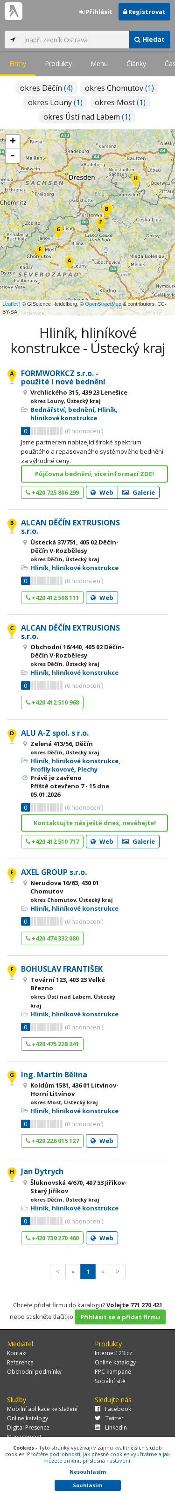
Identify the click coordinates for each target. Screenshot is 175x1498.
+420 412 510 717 (52, 841)
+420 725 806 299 (52, 492)
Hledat (149, 39)
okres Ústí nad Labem (87, 117)
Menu (99, 63)
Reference (20, 1362)
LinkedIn (111, 1427)
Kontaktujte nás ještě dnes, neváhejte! (95, 823)
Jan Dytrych (42, 1171)
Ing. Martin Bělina (54, 1074)
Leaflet (10, 304)
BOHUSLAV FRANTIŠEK (62, 969)
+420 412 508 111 (52, 597)
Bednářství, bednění (62, 409)
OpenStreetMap (103, 304)
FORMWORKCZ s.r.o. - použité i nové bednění (63, 377)
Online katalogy (115, 1362)
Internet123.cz (113, 1353)
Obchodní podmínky (34, 1372)
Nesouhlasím (88, 1471)
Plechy (87, 769)
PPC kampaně (113, 1372)
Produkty (58, 63)
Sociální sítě (110, 1381)
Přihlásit (95, 11)
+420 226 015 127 (52, 1140)
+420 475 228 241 (52, 1044)
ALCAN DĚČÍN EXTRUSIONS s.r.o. (70, 526)
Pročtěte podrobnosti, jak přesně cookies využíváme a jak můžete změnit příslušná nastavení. (98, 1457)
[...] (75, 39)
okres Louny (55, 102)
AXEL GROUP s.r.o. (54, 872)
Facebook (113, 1409)
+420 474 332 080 (52, 938)
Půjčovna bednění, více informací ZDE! (94, 474)
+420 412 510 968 (52, 702)
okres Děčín (46, 88)
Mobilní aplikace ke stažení (42, 1409)
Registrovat (144, 11)
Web (102, 492)
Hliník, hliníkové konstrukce (74, 413)
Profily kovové (52, 769)
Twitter (109, 1418)
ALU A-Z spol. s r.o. (55, 733)
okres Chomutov (119, 88)
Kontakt (17, 1353)
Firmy (17, 63)
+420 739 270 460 (52, 1238)
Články (136, 63)
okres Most (120, 102)
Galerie (138, 492)
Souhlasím (87, 1485)
